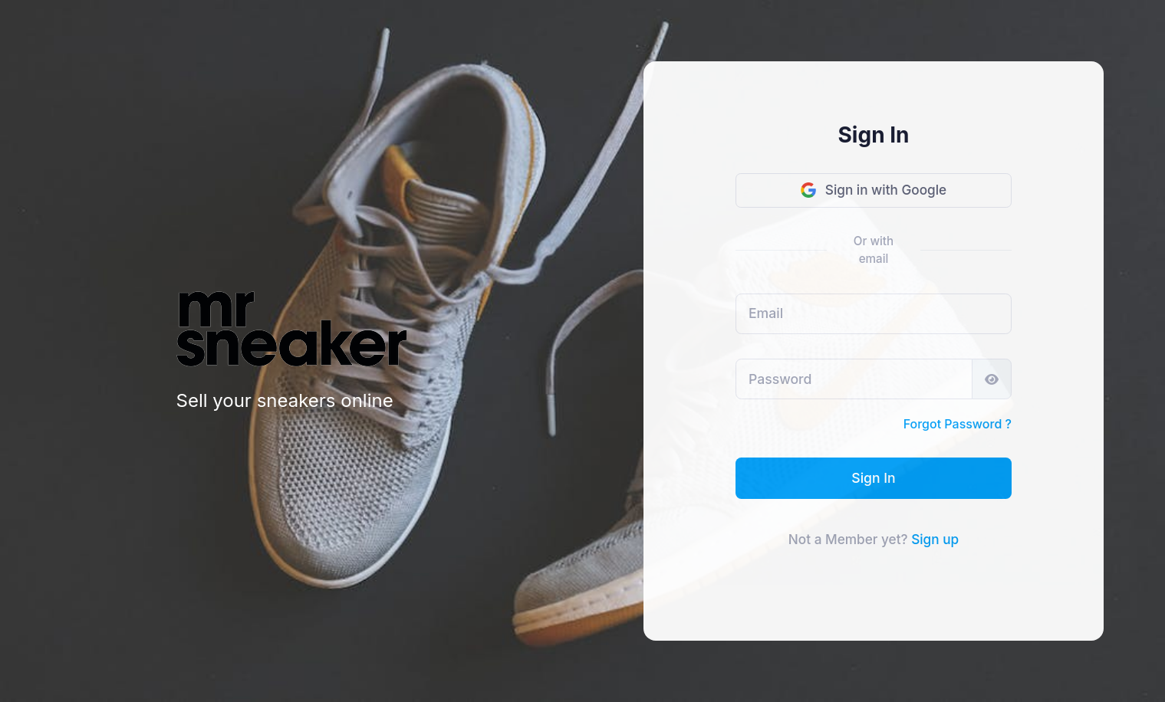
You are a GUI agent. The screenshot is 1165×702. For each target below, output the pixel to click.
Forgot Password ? (957, 423)
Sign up (935, 539)
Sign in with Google (873, 190)
